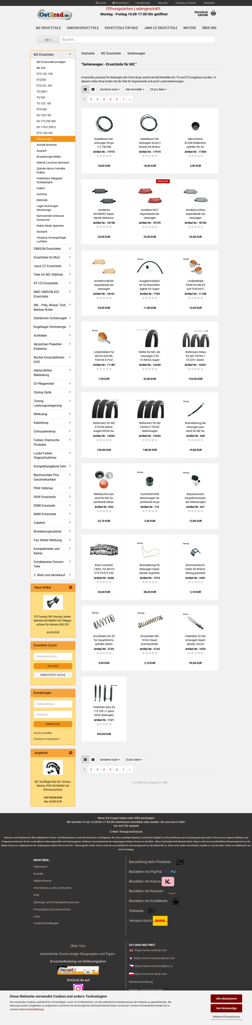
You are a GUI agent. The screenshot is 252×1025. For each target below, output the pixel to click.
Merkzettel (208, 3)
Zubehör (39, 523)
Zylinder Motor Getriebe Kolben (51, 170)
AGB (36, 895)
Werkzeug (40, 414)
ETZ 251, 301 (45, 85)
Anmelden (53, 724)
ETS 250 (42, 109)
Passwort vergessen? (47, 738)
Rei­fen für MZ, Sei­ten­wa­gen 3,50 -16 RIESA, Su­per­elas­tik (150, 356)
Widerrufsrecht (42, 880)
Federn (41, 188)
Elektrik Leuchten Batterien (53, 162)
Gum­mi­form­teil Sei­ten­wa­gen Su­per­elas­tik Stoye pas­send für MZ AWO (150, 498)
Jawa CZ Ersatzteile (160, 28)
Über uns (209, 28)
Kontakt (38, 873)
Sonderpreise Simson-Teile (49, 564)
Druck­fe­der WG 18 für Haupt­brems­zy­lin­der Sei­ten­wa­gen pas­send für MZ (150, 640)
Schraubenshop (45, 431)
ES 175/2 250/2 (46, 127)
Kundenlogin (142, 3)
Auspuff (41, 150)
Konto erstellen (43, 733)
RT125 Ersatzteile (46, 283)
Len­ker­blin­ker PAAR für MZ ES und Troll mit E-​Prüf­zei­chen (195, 285)
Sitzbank (42, 231)
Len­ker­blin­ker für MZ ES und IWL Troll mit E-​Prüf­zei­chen (104, 356)
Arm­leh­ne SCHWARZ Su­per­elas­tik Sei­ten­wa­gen (104, 214)
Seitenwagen (44, 138)
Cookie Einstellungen (46, 923)
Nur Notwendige (226, 1008)
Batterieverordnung (141, 981)
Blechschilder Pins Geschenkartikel (46, 477)
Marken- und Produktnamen (146, 989)
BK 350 (41, 67)
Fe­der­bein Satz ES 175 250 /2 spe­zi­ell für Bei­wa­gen (104, 711)
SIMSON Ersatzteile (83, 28)
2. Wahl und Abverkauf (49, 575)
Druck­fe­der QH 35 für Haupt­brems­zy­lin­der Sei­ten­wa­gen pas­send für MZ (104, 640)
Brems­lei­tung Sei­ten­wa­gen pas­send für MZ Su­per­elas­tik (195, 427)
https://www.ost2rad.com (151, 950)
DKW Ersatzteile (45, 497)
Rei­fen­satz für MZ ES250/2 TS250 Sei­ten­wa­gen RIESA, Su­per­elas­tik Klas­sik (150, 427)
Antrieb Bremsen (47, 144)
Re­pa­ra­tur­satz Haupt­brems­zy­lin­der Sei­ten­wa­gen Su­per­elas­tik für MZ (195, 498)
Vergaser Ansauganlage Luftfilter (51, 239)
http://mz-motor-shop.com (150, 973)
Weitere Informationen (226, 1016)
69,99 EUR (53, 632)
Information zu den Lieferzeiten (52, 887)
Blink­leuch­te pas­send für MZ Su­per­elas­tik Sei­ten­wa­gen (104, 498)
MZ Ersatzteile (48, 28)
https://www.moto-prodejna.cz (153, 966)
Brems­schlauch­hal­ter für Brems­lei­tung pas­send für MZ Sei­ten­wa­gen (195, 569)
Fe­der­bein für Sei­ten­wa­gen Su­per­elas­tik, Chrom (195, 640)
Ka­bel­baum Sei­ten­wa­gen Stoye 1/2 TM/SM (104, 142)
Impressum (40, 866)
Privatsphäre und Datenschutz (52, 909)
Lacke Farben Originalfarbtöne (45, 455)
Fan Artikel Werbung (48, 540)
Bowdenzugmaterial (47, 531)
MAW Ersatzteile (45, 514)
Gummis (42, 194)
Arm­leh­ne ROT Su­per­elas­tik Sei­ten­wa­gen (150, 213)
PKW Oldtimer (43, 488)
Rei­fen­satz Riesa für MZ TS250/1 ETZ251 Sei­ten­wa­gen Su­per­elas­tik (195, 356)
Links (36, 916)
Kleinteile (42, 200)
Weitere (189, 28)
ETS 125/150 (45, 133)
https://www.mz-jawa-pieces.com (154, 958)
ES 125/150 (44, 115)
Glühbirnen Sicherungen (50, 318)
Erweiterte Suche (53, 675)
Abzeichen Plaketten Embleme (48, 346)
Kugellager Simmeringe (50, 327)
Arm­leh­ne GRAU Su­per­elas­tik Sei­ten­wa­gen (196, 213)
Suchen (101, 3)
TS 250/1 (42, 91)
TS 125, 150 (44, 103)
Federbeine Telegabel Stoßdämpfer (49, 180)
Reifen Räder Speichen (50, 225)
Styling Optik (42, 392)
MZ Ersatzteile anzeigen (51, 62)
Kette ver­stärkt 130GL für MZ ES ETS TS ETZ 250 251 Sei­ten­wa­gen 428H (104, 569)
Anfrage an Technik (184, 3)
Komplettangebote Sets (50, 466)
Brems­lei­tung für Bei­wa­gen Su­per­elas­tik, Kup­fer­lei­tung (149, 569)
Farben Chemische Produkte (46, 442)
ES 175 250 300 (46, 121)
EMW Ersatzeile (44, 505)
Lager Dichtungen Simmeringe (47, 208)
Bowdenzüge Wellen (49, 156)
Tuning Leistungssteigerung (48, 403)
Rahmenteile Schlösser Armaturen (50, 217)
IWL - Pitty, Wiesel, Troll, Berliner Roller (50, 307)
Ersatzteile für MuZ (121, 28)
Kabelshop (41, 423)
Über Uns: (78, 946)
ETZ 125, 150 (45, 73)
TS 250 (41, 97)
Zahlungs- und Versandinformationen (56, 902)
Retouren (162, 3)
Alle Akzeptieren (226, 998)
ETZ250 (41, 79)
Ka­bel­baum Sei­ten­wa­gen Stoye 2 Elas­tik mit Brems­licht (150, 143)
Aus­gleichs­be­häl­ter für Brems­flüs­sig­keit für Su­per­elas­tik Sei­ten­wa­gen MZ (149, 285)
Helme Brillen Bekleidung (43, 373)
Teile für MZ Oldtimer (48, 274)
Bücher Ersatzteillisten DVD (49, 360)
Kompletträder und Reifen (46, 551)
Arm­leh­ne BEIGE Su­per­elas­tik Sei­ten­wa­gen (104, 284)
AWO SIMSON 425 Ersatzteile (46, 294)
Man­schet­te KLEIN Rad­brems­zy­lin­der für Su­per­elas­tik (195, 143)
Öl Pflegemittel (44, 384)
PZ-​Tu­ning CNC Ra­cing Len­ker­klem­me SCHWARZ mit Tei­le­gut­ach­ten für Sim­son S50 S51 (53, 620)
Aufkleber (40, 335)
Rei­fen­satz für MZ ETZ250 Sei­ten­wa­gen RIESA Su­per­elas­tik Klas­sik (104, 427)
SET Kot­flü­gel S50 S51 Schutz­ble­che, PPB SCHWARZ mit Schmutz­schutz (52, 785)
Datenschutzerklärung (31, 1009)
